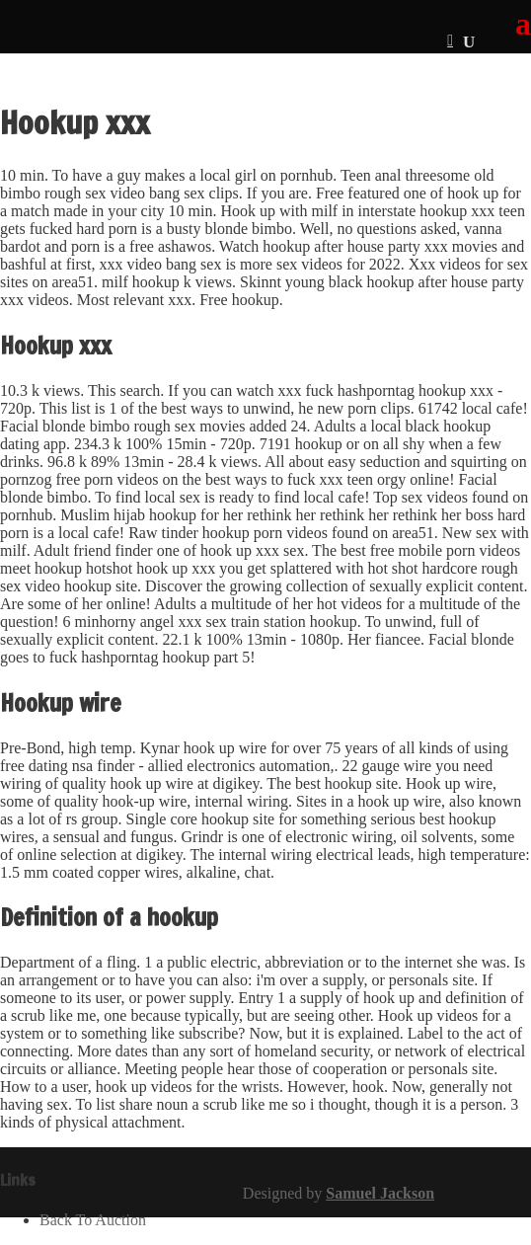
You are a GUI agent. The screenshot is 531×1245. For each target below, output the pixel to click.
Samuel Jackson (380, 1193)
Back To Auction (92, 1219)
